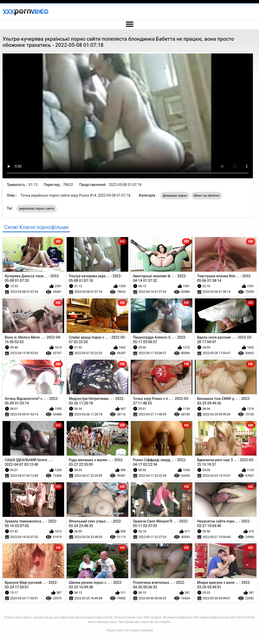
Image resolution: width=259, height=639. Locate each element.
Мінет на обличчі (206, 195)
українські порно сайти (36, 208)
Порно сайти (115, 630)
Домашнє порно (175, 195)
